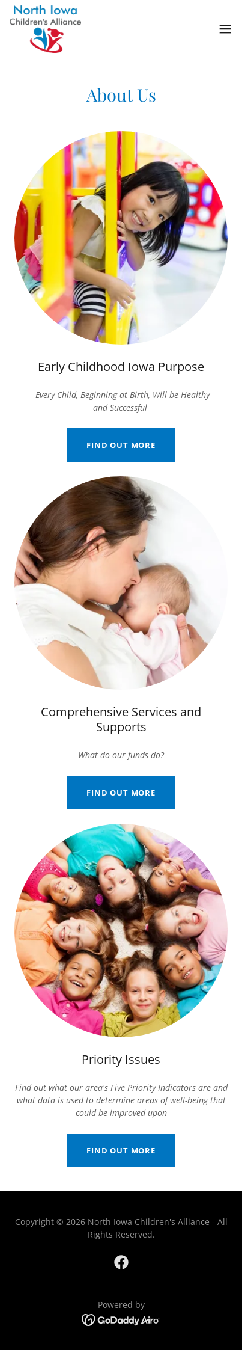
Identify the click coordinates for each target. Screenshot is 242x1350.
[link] (45, 29)
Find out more (121, 445)
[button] (225, 29)
